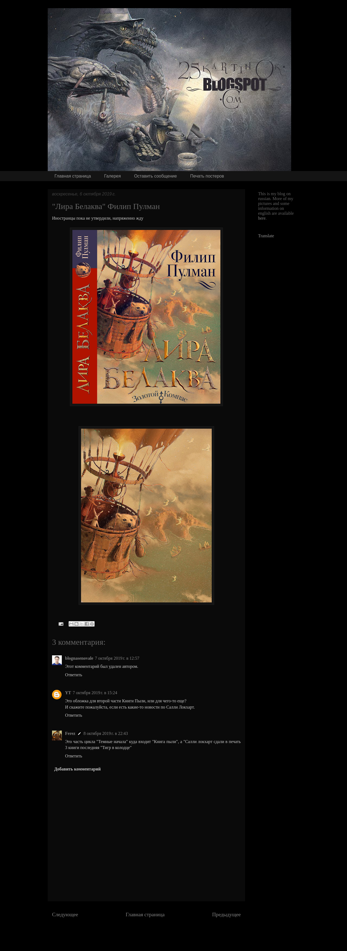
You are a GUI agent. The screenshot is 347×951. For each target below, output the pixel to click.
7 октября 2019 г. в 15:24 (95, 692)
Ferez (70, 733)
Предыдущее (226, 914)
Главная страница (72, 176)
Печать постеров (207, 176)
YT (68, 692)
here (262, 218)
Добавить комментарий (77, 769)
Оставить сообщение (155, 176)
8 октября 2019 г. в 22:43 (105, 733)
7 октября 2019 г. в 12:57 (117, 658)
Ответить (73, 674)
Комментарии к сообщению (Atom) (162, 935)
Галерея (112, 176)
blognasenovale (79, 658)
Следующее (65, 914)
